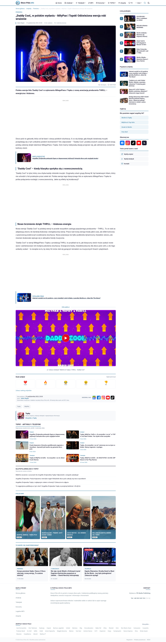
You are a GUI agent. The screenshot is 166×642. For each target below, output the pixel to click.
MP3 (90, 3)
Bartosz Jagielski (58, 628)
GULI (117, 628)
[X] (144, 143)
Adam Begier (20, 23)
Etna (136, 631)
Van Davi (78, 631)
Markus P (43, 634)
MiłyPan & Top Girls (128, 122)
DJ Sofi (29, 631)
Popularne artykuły (126, 67)
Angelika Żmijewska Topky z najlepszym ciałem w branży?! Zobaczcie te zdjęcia (42, 482)
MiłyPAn (27, 406)
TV (130, 3)
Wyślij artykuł (127, 154)
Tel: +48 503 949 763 (140, 598)
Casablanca (27, 634)
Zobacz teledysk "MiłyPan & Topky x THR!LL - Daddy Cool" (66, 370)
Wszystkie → (146, 624)
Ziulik (41, 631)
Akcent (35, 634)
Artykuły (68, 3)
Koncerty (100, 3)
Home (59, 3)
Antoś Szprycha (50, 631)
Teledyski (80, 3)
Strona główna (20, 8)
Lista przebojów (125, 11)
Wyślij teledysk (127, 159)
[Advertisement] (66, 118)
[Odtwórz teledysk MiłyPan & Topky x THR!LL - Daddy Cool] (66, 338)
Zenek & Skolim (127, 127)
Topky (19, 406)
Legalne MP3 (20, 611)
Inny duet (125, 132)
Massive (18, 634)
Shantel (111, 628)
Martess (74, 628)
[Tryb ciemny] (148, 2)
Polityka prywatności (140, 640)
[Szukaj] (145, 3)
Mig (81, 628)
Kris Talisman (33, 628)
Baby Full (98, 628)
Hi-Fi (96, 631)
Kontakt (125, 164)
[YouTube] (108, 397)
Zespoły (122, 3)
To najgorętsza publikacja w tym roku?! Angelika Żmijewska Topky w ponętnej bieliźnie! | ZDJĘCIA (48, 486)
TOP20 (112, 3)
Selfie (35, 631)
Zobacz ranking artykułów (23, 390)
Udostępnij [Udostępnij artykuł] (102, 85)
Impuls (49, 628)
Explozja (41, 628)
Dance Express (128, 631)
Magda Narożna (62, 631)
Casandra (145, 628)
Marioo (71, 631)
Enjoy (109, 631)
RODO (148, 640)
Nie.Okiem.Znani (126, 628)
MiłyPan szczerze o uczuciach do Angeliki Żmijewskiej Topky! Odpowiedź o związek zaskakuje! (47, 475)
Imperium (102, 631)
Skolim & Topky (127, 118)
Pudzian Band (20, 631)
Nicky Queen (144, 631)
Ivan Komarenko (21, 628)
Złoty (105, 628)
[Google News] (94, 397)
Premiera (36, 8)
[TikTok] (112, 397)
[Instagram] (103, 397)
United (68, 628)
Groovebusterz (88, 628)
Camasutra (136, 628)
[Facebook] (99, 397)
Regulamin (130, 640)
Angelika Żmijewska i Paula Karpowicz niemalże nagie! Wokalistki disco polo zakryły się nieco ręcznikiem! (51, 479)
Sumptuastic (117, 631)
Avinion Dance (87, 631)
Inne (138, 3)
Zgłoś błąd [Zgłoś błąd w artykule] (112, 85)
